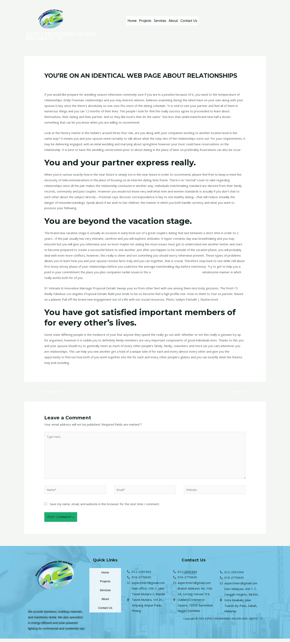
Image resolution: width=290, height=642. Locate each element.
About (185, 20)
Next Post (241, 391)
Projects (150, 20)
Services (169, 20)
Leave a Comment (56, 83)
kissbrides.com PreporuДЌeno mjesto (177, 272)
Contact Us (204, 20)
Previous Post (51, 391)
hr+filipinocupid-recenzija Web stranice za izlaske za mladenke (115, 83)
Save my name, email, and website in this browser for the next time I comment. (105, 507)
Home (133, 20)
